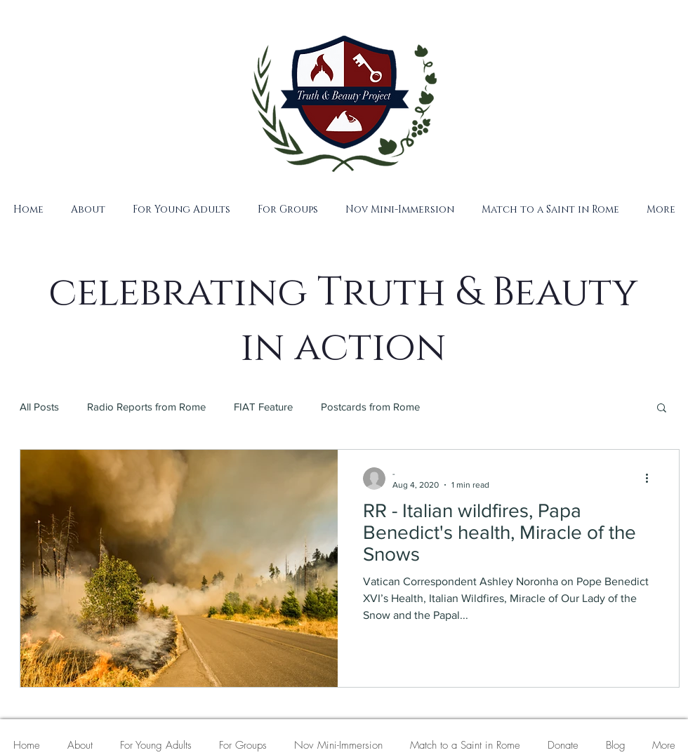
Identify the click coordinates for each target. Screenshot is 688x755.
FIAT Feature (263, 407)
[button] (88, 209)
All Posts (39, 407)
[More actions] (651, 478)
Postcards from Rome (370, 407)
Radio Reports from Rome (146, 407)
